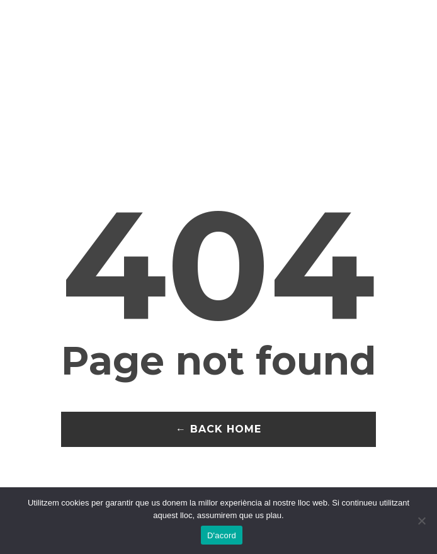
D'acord (221, 535)
